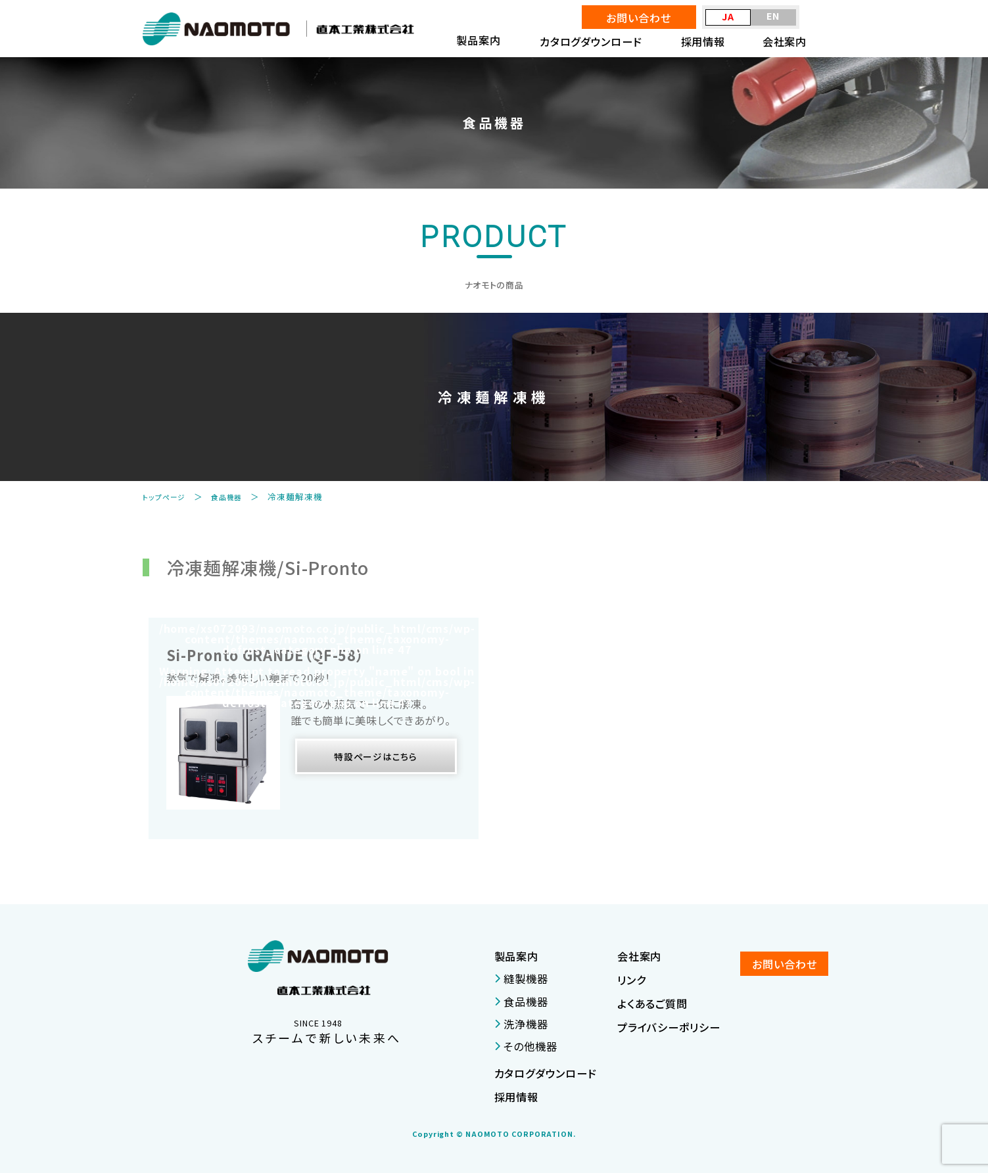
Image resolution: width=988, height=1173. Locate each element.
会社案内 (785, 41)
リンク (631, 980)
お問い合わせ (638, 18)
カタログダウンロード (591, 41)
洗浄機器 (521, 1024)
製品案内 (516, 956)
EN (773, 15)
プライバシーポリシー (668, 1027)
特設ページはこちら (375, 759)
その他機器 (525, 1046)
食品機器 (236, 496)
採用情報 (703, 41)
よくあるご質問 (652, 1003)
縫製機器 (521, 978)
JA (728, 16)
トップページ (168, 496)
